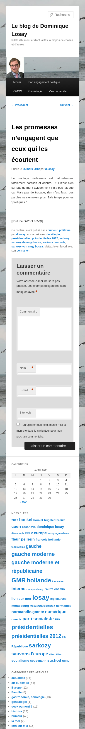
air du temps (20, 682)
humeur (53, 230)
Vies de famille (58, 91)
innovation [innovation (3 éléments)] (58, 581)
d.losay (49, 169)
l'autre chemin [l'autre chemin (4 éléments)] (54, 589)
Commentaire (28, 311)
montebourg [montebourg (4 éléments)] (20, 605)
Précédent (20, 105)
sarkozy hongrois (54, 242)
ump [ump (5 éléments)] (65, 660)
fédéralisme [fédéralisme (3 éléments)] (18, 547)
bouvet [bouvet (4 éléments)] (38, 520)
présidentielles (21, 238)
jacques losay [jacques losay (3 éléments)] (36, 589)
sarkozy (64, 238)
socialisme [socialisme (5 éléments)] (20, 660)
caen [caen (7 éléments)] (16, 526)
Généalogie (35, 91)
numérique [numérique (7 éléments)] (55, 611)
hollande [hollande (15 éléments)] (39, 580)
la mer (16, 721)
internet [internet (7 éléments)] (19, 588)
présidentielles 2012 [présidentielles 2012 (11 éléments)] (36, 636)
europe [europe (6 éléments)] (40, 533)
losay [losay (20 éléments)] (40, 597)
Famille (17, 692)
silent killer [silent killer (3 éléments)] (55, 654)
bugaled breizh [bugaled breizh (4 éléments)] (54, 520)
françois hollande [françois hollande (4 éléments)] (48, 539)
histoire (17, 711)
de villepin (53, 234)
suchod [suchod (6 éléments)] (54, 660)
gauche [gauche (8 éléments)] (33, 546)
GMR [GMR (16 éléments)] (19, 580)
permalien (23, 250)
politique (64, 230)
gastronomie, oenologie (28, 697)
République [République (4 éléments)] (20, 646)
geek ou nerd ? (22, 706)
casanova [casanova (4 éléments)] (29, 527)
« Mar (23, 502)
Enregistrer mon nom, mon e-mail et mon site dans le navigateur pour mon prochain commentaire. (41, 430)
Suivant (67, 105)
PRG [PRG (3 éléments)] (57, 619)
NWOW (17, 91)
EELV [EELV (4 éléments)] (29, 533)
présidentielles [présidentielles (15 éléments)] (32, 627)
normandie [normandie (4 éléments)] (63, 605)
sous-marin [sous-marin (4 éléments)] (38, 660)
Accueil (16, 82)
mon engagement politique (44, 82)
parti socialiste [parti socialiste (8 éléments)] (38, 618)
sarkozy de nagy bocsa (26, 242)
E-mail (26, 390)
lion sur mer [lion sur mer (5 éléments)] (22, 598)
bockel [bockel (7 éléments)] (25, 519)
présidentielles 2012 (45, 238)
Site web (25, 412)
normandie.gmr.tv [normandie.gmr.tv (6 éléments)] (28, 611)
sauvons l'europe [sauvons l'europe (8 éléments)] (30, 653)
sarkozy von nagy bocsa (27, 246)
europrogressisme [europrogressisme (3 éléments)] (58, 533)
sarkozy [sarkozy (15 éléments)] (40, 645)
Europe (17, 687)
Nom (26, 368)
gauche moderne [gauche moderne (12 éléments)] (33, 554)
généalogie (19, 701)
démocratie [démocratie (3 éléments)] (18, 533)
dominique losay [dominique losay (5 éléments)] (50, 527)
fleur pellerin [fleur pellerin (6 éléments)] (23, 539)
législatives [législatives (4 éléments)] (58, 598)
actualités (18, 678)
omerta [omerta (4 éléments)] (17, 619)
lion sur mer (20, 725)
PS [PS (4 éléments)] (64, 637)
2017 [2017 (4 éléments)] (15, 520)
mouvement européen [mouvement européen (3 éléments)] (42, 605)
